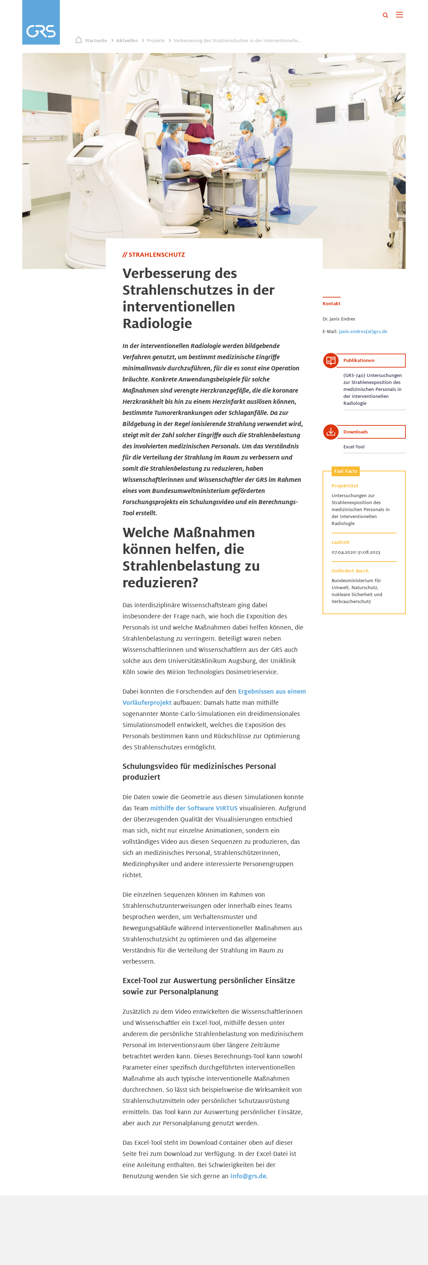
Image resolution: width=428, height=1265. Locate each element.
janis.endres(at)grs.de (363, 331)
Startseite (96, 40)
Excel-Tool (354, 446)
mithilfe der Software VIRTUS (194, 808)
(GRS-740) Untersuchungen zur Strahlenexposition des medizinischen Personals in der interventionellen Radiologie (372, 389)
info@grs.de (248, 1176)
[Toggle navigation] (399, 15)
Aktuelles (127, 40)
